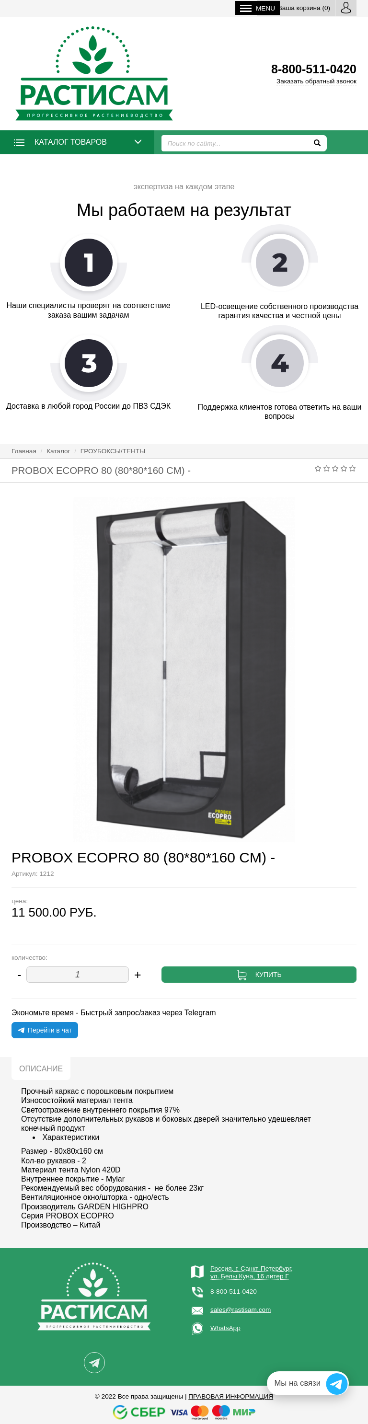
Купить (268, 974)
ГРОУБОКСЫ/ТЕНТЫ (112, 451)
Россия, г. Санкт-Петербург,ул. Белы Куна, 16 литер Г (251, 1272)
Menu (257, 8)
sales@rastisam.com (240, 1309)
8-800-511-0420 (233, 1291)
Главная (24, 451)
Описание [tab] (41, 1069)
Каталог (58, 451)
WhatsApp (225, 1328)
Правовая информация (230, 1396)
